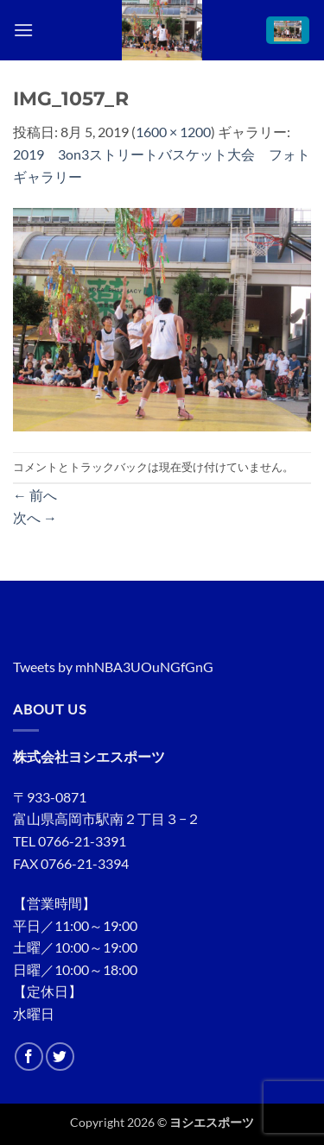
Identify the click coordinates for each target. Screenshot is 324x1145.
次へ (35, 517)
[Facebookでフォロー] (29, 1056)
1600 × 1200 (173, 131)
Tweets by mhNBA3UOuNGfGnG (113, 666)
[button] (23, 30)
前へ (35, 495)
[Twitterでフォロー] (60, 1056)
